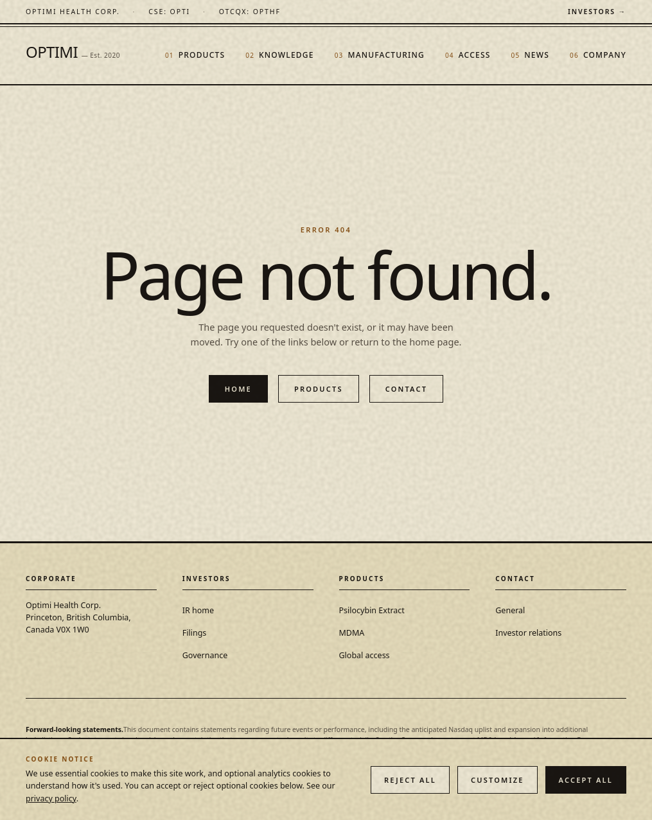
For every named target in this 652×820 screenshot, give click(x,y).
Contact (406, 389)
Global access (364, 655)
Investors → (597, 11)
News (530, 54)
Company (598, 54)
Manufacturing (380, 54)
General (510, 610)
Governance (205, 655)
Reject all (410, 780)
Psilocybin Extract (372, 610)
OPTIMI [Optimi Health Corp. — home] (73, 52)
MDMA (352, 632)
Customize (497, 780)
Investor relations (528, 632)
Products (195, 54)
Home (238, 389)
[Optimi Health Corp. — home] (73, 11)
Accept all (586, 780)
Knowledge (279, 54)
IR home (198, 610)
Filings (194, 632)
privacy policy (51, 798)
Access (468, 54)
